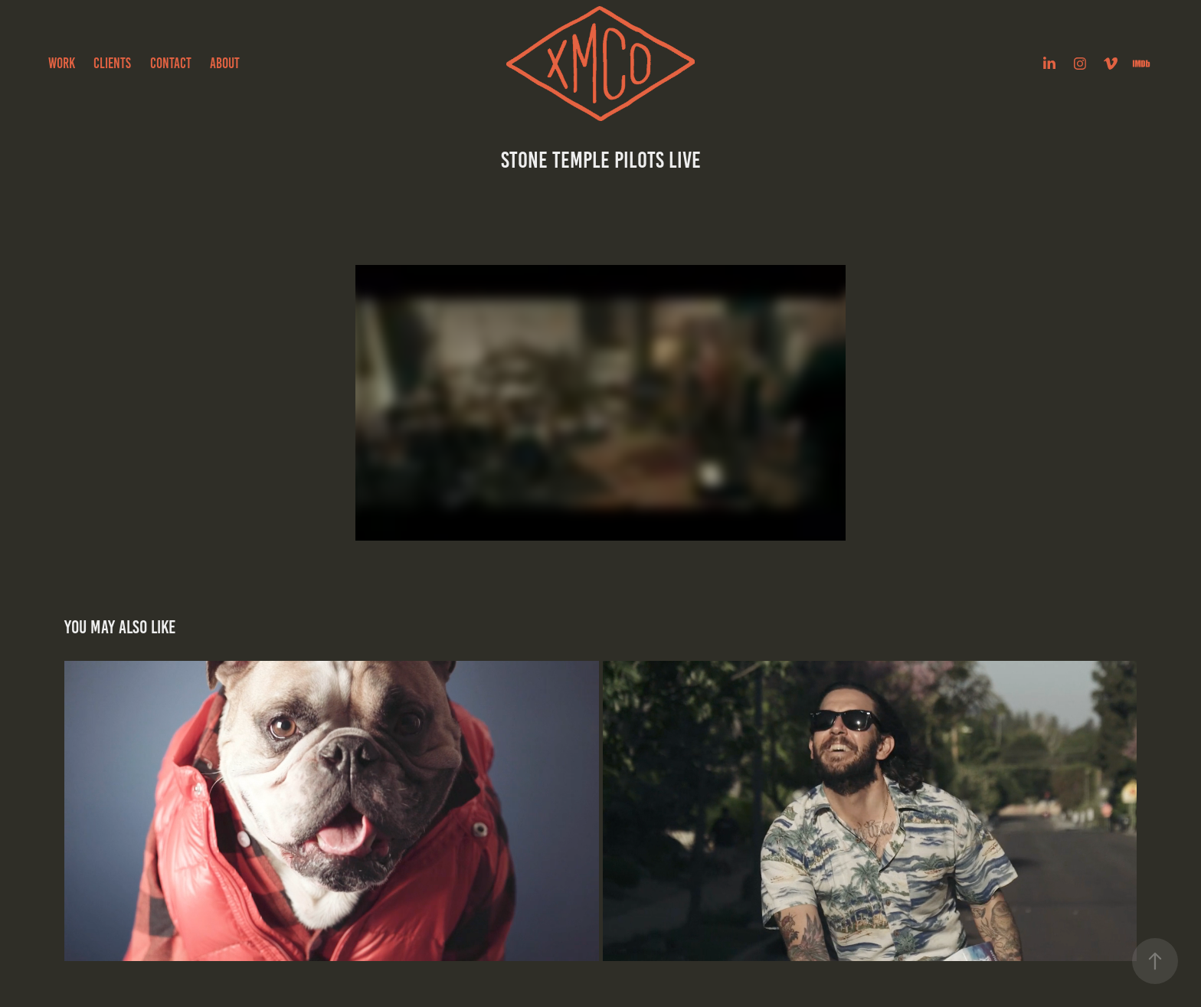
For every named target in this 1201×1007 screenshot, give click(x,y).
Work (61, 63)
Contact (170, 63)
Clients (112, 63)
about (225, 63)
